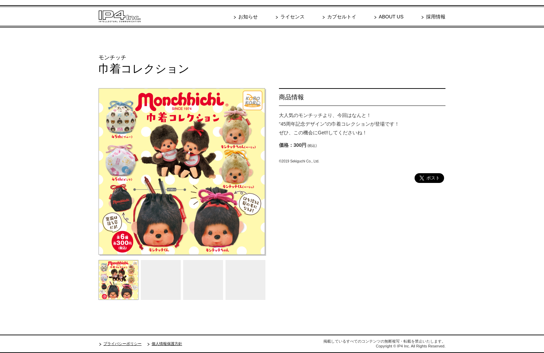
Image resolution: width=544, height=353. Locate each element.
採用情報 (435, 16)
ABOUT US (391, 16)
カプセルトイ (341, 16)
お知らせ (248, 16)
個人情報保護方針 (167, 344)
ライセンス (292, 16)
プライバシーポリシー (122, 344)
